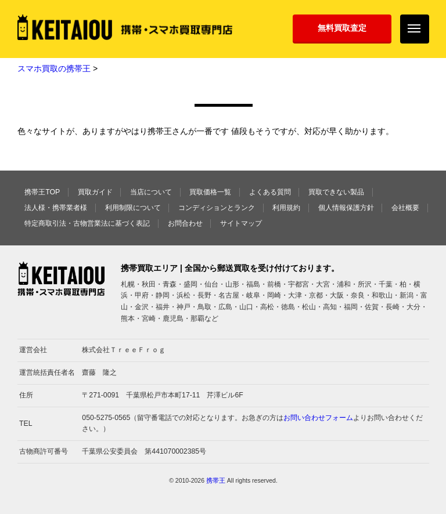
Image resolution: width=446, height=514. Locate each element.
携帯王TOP (42, 192)
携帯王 (215, 480)
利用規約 (286, 208)
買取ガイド (95, 192)
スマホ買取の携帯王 (54, 68)
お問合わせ (185, 223)
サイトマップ (241, 223)
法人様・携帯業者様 (55, 208)
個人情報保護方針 (346, 208)
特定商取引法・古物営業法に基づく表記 (87, 223)
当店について (151, 192)
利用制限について (133, 208)
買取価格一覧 (210, 192)
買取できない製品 (336, 192)
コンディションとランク (216, 208)
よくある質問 (270, 192)
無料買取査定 (342, 27)
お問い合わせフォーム (318, 418)
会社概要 (405, 208)
